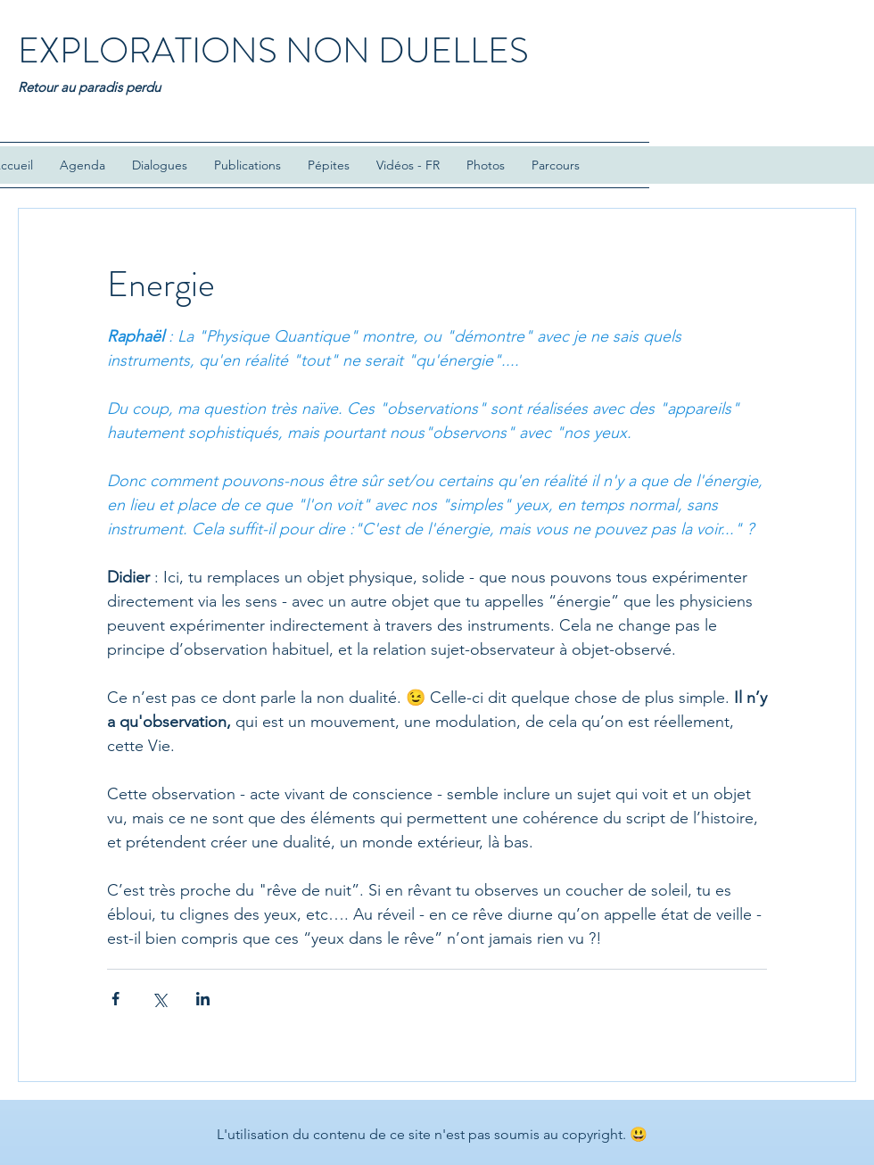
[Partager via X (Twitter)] (159, 998)
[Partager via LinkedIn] (202, 998)
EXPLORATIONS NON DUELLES (273, 50)
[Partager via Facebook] (115, 998)
